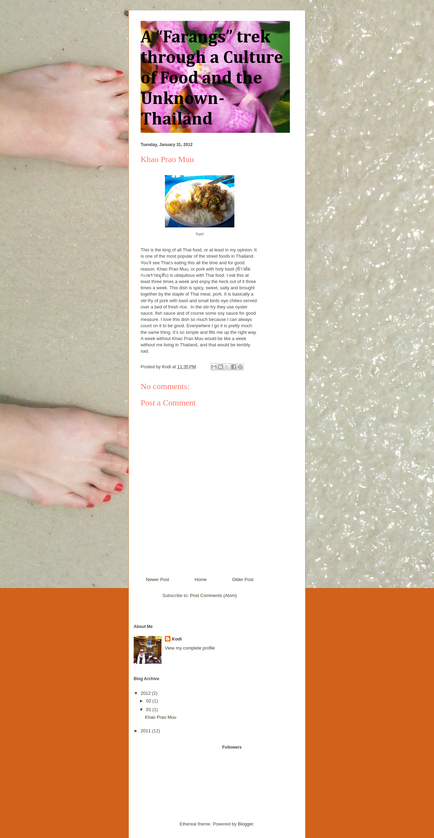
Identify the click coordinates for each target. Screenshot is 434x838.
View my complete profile (190, 648)
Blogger (245, 824)
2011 (146, 730)
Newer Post (157, 579)
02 (149, 700)
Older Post (242, 579)
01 (149, 709)
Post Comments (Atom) (213, 595)
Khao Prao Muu (160, 717)
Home (201, 579)
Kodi (177, 639)
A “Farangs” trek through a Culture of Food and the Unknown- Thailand (212, 78)
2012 (146, 693)
